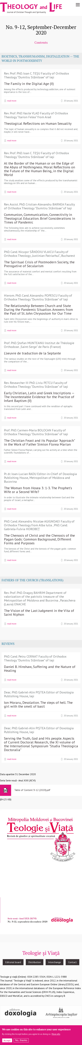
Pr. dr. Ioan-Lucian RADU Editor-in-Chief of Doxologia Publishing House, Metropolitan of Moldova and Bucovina (40, 478)
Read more (11, 100)
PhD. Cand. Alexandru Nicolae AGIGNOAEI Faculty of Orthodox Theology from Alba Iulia (39, 523)
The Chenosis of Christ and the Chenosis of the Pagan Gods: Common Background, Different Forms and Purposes (39, 539)
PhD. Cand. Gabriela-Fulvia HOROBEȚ (36, 527)
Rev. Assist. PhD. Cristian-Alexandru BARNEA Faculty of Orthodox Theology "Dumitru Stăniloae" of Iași (39, 206)
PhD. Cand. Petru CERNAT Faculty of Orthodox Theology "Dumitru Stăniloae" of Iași (35, 658)
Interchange (54, 962)
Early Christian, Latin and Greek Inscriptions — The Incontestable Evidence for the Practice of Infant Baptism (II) (39, 397)
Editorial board (13, 962)
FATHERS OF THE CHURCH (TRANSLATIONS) (32, 580)
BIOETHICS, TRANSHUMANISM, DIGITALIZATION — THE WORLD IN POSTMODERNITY (40, 58)
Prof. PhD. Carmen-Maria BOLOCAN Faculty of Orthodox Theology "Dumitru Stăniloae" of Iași (36, 432)
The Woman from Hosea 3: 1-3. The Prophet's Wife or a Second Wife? (38, 490)
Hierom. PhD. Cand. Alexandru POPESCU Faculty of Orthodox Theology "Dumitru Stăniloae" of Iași (38, 297)
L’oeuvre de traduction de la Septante (32, 353)
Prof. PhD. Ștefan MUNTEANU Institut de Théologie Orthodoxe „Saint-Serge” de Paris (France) (39, 345)
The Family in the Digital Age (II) (29, 84)
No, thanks (21, 1041)
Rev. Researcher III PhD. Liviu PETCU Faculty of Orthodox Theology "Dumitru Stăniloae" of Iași (36, 385)
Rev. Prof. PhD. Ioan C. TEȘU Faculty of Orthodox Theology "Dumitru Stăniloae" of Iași (36, 75)
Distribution (34, 962)
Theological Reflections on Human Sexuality (38, 123)
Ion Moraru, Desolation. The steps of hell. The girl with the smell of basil (38, 704)
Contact (72, 962)
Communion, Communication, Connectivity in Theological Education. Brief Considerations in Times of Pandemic (39, 218)
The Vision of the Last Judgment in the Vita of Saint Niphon (39, 612)
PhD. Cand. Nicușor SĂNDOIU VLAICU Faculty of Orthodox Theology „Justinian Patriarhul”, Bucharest (39, 254)
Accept (7, 1041)
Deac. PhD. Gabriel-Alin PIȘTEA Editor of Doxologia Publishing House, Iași (39, 694)
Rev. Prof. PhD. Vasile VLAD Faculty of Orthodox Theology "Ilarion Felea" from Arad (36, 115)
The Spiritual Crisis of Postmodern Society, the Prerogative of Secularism (39, 264)
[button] (41, 871)
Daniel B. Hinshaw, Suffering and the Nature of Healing (39, 668)
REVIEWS (8, 644)
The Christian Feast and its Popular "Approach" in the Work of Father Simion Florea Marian (39, 442)
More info (56, 1035)
